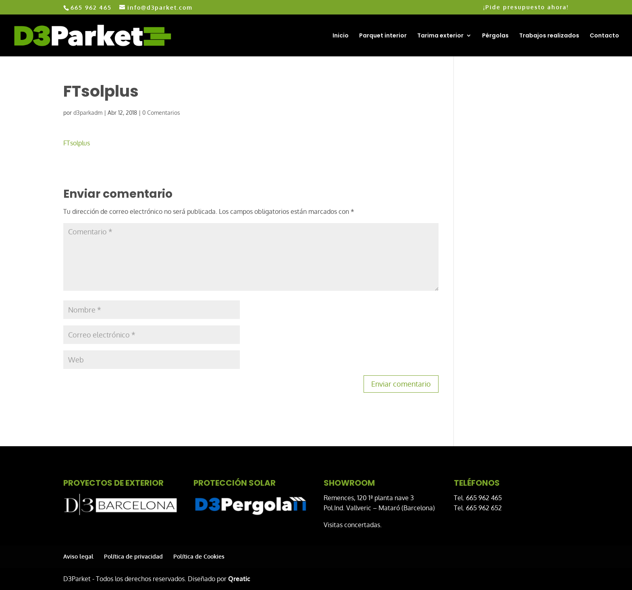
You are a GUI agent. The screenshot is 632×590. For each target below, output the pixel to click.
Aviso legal (78, 556)
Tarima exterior (440, 36)
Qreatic (239, 579)
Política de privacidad (133, 556)
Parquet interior (383, 36)
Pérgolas (495, 36)
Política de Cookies (199, 556)
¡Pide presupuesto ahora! (526, 7)
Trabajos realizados (549, 36)
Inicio (341, 36)
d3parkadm (87, 112)
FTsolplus (76, 143)
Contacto (604, 36)
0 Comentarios (161, 112)
